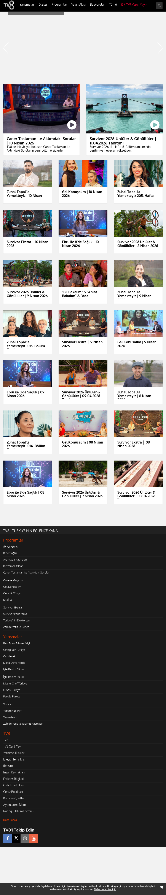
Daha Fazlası (10, 820)
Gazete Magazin (13, 580)
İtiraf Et (7, 599)
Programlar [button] (59, 4)
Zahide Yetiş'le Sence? (16, 627)
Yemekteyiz (10, 717)
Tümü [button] (113, 4)
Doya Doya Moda (14, 662)
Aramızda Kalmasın (15, 559)
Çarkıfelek (9, 656)
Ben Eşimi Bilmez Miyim (17, 643)
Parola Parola (11, 696)
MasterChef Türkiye (15, 683)
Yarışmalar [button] (27, 4)
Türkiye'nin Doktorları (16, 620)
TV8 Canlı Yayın (134, 4)
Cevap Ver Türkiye (14, 649)
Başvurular (97, 4)
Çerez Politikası (13, 792)
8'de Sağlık (10, 553)
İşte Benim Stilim (13, 669)
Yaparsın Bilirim (12, 710)
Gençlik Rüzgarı (12, 593)
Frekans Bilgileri (13, 779)
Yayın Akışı (78, 4)
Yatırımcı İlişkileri (14, 753)
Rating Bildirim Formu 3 (18, 811)
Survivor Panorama (15, 614)
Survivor (8, 704)
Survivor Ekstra (12, 607)
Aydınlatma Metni (15, 804)
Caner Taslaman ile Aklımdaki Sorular (26, 572)
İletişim (8, 766)
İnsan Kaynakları (14, 772)
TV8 (5, 740)
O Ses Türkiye (11, 690)
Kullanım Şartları (14, 798)
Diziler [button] (42, 4)
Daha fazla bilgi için (105, 889)
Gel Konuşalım (12, 586)
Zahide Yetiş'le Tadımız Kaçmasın (23, 723)
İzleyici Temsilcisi (14, 759)
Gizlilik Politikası (13, 785)
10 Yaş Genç (10, 546)
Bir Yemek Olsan (13, 566)
